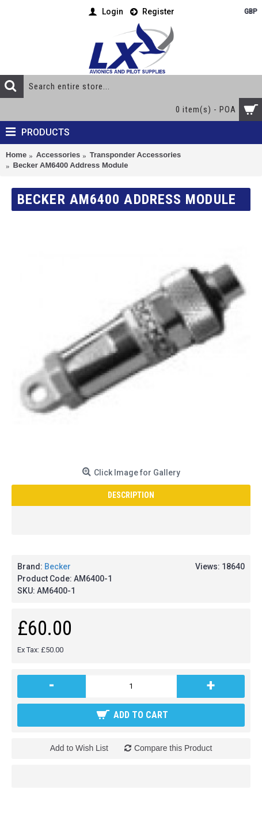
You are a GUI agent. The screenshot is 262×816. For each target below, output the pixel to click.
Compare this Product (173, 748)
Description (131, 495)
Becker (57, 566)
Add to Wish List (79, 748)
